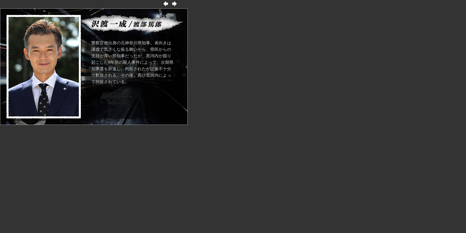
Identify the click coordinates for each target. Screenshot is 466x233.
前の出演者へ (166, 3)
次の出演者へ (174, 3)
